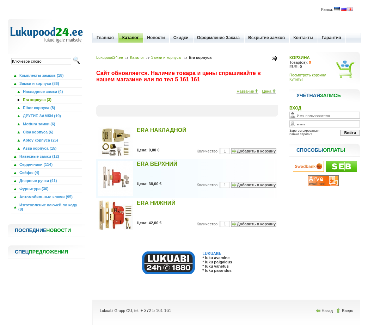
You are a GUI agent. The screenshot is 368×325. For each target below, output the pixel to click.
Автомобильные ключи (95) (45, 197)
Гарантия (331, 37)
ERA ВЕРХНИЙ (157, 164)
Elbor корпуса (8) (38, 108)
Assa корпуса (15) (39, 148)
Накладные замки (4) (42, 91)
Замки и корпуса (166, 57)
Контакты (303, 37)
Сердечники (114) (35, 164)
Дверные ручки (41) (37, 181)
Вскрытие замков (266, 37)
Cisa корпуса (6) (38, 132)
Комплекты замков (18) (40, 75)
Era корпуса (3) (36, 100)
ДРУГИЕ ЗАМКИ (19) (41, 116)
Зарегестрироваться (304, 130)
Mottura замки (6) (38, 124)
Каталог (130, 37)
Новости (156, 37)
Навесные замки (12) (38, 156)
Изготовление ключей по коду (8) (47, 207)
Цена (269, 91)
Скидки (181, 37)
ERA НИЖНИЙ (156, 203)
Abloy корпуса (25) (40, 140)
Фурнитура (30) (33, 189)
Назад (325, 310)
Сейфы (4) (28, 172)
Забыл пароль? (300, 134)
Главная (105, 37)
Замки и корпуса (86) (38, 83)
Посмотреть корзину (307, 75)
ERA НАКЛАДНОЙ (161, 130)
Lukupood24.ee (109, 57)
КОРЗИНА (299, 57)
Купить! (296, 79)
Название (247, 91)
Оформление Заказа (218, 37)
